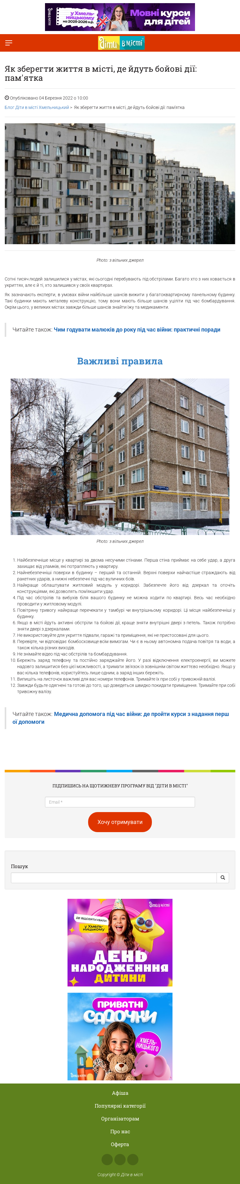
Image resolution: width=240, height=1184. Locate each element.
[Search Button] (223, 878)
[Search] (114, 878)
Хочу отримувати (120, 822)
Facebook (107, 1159)
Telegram (132, 1159)
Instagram (120, 1159)
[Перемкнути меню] (9, 43)
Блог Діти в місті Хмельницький (37, 107)
